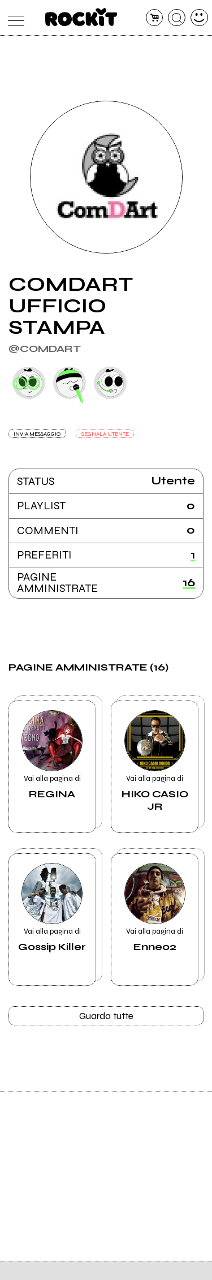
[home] (81, 17)
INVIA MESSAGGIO (40, 434)
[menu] (13, 18)
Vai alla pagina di (52, 758)
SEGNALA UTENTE (112, 434)
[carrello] (154, 18)
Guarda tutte (106, 1017)
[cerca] (176, 18)
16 (189, 583)
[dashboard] (199, 18)
